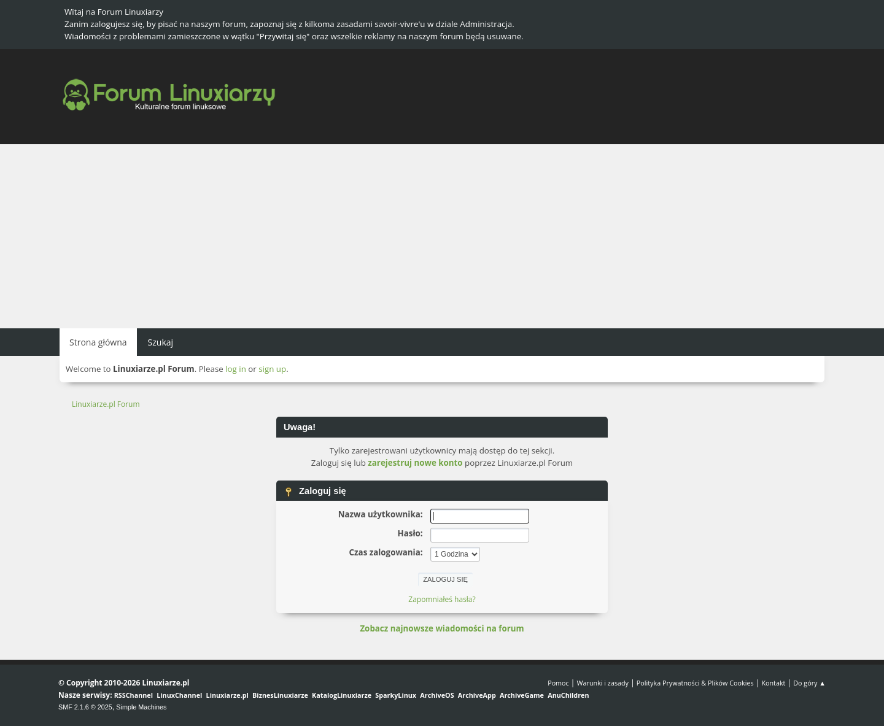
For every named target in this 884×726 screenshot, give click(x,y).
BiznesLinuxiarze (280, 695)
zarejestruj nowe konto (415, 462)
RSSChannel (133, 695)
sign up (272, 368)
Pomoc (558, 682)
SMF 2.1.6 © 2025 (85, 707)
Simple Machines (141, 707)
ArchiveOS (437, 695)
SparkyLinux (395, 695)
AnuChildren (568, 695)
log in (235, 368)
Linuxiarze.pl (227, 695)
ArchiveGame (522, 695)
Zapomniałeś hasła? (441, 599)
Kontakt (773, 682)
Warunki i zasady (603, 682)
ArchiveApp (477, 695)
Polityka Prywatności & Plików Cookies (695, 682)
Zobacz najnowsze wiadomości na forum (442, 628)
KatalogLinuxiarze (341, 695)
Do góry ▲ (809, 682)
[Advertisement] (442, 236)
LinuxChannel (179, 695)
